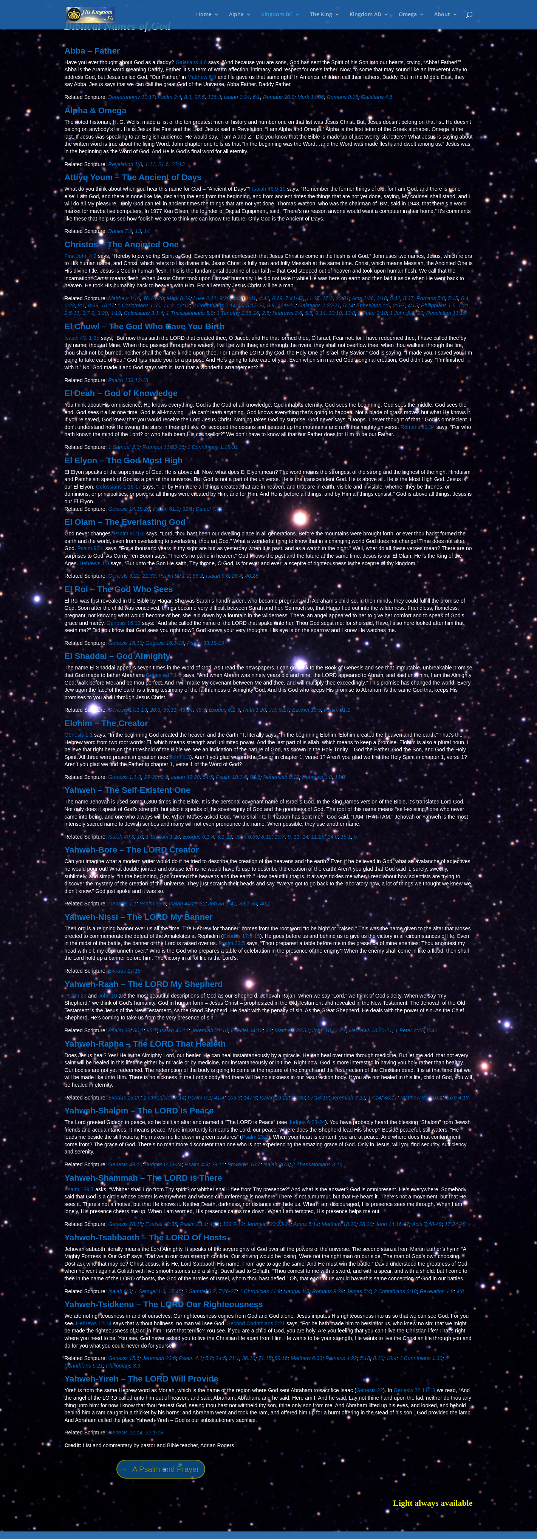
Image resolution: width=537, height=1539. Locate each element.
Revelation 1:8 (125, 164)
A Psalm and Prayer (165, 1469)
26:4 (237, 576)
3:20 (102, 313)
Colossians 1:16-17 (118, 487)
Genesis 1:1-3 (124, 777)
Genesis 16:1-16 (164, 643)
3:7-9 (88, 313)
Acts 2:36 (362, 298)
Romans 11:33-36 (163, 447)
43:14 (186, 710)
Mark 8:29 (178, 298)
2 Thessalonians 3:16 (317, 1164)
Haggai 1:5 (296, 1291)
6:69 (277, 298)
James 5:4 (359, 1291)
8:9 (270, 305)
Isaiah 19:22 (274, 1098)
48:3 (201, 710)
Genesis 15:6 (123, 1358)
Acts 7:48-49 (427, 1224)
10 (140, 837)
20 (420, 313)
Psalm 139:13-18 (128, 380)
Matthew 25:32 (291, 1030)
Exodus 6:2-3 (224, 710)
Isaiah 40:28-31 (187, 904)
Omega (408, 15)
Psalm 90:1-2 (128, 533)
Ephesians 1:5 (373, 305)
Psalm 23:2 (255, 1137)
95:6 (255, 777)
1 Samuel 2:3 (123, 447)
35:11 (169, 710)
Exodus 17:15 (124, 971)
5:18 (365, 1358)
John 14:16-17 (392, 1224)
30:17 (391, 1098)
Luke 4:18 (457, 1098)
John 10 (107, 996)
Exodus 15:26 (124, 1098)
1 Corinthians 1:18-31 (212, 447)
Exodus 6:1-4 (198, 837)
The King (321, 15)
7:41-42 (294, 298)
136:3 (214, 97)
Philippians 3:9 (123, 1366)
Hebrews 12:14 (93, 1323)
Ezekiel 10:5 (306, 710)
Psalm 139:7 (79, 1189)
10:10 (335, 313)
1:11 (150, 164)
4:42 (264, 298)
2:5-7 (399, 305)
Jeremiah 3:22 (348, 1098)
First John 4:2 (81, 256)
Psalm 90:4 (90, 548)
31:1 (234, 1358)
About (442, 15)
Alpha (236, 15)
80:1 (138, 1030)
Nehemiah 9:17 (281, 777)
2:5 (265, 313)
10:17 (108, 305)
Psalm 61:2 (166, 509)
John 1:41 (244, 298)
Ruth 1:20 (254, 710)
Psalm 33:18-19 (205, 643)
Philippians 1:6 (438, 305)
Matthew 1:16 (124, 298)
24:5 (221, 1358)
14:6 (332, 837)
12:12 (183, 305)
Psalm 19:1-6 (231, 777)
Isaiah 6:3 (119, 1291)
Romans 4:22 (341, 1358)
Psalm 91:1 (337, 710)
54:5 (208, 777)
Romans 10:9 (278, 97)
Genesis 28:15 (125, 1224)
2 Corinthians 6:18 (395, 1291)
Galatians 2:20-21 (319, 305)
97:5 (199, 97)
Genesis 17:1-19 (127, 710)
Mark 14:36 (310, 97)
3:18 (382, 298)
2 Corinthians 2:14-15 (218, 305)
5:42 (395, 298)
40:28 (251, 576)
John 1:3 (180, 757)
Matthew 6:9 (201, 77)
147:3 (250, 1098)
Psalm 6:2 (199, 1098)
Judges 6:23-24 (307, 1122)
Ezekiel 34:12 (247, 1030)
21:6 (163, 164)
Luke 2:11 (205, 298)
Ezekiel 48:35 (161, 1224)
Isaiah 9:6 (217, 576)
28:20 (366, 1224)
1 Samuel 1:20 (163, 837)
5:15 (453, 298)
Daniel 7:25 (209, 509)
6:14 (348, 305)
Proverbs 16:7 (243, 1164)
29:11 (217, 1164)
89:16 (281, 1358)
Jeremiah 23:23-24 (268, 1224)
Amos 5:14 (306, 1224)
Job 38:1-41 (222, 904)
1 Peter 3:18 (372, 313)
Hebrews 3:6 (287, 313)
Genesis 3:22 (123, 576)
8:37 (408, 298)
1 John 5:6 (402, 313)
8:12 (266, 837)
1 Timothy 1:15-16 (238, 313)
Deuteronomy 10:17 (131, 97)
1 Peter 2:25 (409, 1030)
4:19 (116, 313)
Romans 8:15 (342, 97)
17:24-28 (455, 1224)
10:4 (391, 1358)
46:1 (214, 1224)
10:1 (437, 1098)
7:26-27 (227, 1291)
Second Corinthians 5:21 (256, 1323)
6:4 (464, 298)
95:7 (152, 1030)
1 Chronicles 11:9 (260, 1291)
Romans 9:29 (328, 1291)
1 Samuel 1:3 (150, 1291)
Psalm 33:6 (152, 904)
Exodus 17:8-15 (241, 936)
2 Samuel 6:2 (200, 1291)
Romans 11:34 (418, 427)
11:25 (318, 837)
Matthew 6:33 (306, 1358)
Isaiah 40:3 (121, 837)
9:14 (320, 313)
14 (147, 231)
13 (138, 231)
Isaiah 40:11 (174, 1030)
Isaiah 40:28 (185, 777)
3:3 (164, 777)
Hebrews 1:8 (94, 563)
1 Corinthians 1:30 (139, 305)
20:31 (342, 298)
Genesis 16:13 (124, 623)
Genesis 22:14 (125, 1433)
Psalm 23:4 (193, 1224)
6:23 (70, 305)
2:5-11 (72, 313)
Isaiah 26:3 (276, 1164)
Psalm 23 (76, 996)
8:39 (93, 305)
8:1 (187, 97)
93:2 (198, 576)
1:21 (463, 305)
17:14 (374, 1098)
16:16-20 (153, 298)
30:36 (298, 1098)
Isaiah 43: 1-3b (82, 338)
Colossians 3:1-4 (143, 313)
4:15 (413, 305)
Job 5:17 (279, 710)
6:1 (256, 97)
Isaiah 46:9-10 (269, 189)
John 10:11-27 (329, 1030)
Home (204, 15)
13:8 (350, 313)
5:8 (208, 1358)
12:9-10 (286, 305)
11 (297, 837)
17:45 (174, 1291)
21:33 (149, 576)
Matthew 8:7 (414, 1098)
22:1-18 (154, 1433)
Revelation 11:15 (446, 313)
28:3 (155, 710)
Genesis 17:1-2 (164, 675)
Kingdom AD (365, 15)
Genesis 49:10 (125, 1164)
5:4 (430, 1030)
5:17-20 (255, 305)
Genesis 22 (369, 1390)
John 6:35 (246, 837)
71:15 (264, 1358)
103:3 (234, 1098)
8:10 (378, 1358)
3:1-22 (224, 837)
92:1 (188, 509)
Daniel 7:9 (120, 231)
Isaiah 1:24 (237, 97)
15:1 (345, 837)
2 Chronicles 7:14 (164, 1098)
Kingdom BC (276, 15)
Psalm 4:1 (190, 1358)
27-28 (151, 777)
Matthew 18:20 (339, 1224)
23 (269, 1030)
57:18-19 (318, 1098)
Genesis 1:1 (79, 735)
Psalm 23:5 (231, 943)
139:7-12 (233, 1224)
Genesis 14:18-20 (129, 509)
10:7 (279, 837)
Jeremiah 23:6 (159, 1358)
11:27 (312, 298)
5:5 (308, 313)
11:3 (168, 305)
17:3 (327, 298)
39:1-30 (248, 904)
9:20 (225, 298)
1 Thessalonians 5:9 (190, 313)
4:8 (460, 1291)
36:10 (248, 1358)
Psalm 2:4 (169, 97)
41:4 (219, 1098)
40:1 (265, 904)
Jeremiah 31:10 (210, 1030)
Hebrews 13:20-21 (370, 1030)
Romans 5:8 (430, 298)
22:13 (178, 164)
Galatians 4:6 (191, 62)
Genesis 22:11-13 (415, 1390)
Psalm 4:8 (196, 1164)
